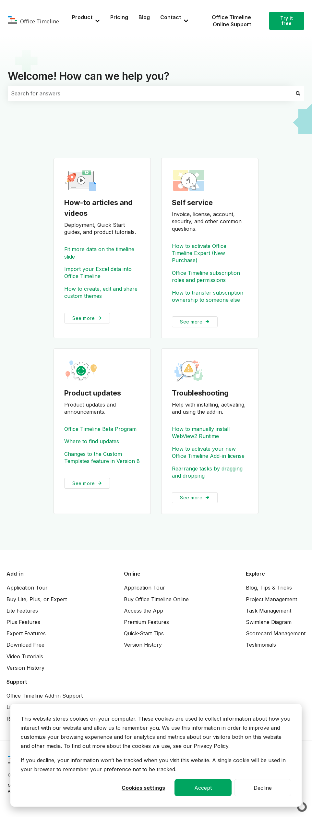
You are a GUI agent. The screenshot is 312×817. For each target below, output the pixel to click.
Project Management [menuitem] (271, 599)
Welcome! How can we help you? (89, 76)
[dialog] (156, 755)
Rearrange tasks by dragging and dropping (207, 472)
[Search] (298, 93)
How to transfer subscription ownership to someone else (207, 296)
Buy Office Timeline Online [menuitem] (156, 599)
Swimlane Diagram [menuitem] (269, 622)
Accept (203, 788)
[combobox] (150, 93)
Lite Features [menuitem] (22, 610)
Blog (144, 17)
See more (83, 318)
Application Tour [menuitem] (27, 587)
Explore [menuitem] (255, 573)
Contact (170, 17)
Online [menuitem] (132, 573)
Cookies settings (143, 788)
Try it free (286, 20)
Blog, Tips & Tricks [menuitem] (269, 587)
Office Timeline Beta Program (100, 429)
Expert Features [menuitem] (26, 633)
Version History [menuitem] (25, 668)
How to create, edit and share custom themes (101, 292)
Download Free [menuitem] (25, 644)
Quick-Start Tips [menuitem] (144, 633)
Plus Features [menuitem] (23, 622)
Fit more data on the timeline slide (99, 253)
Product (82, 17)
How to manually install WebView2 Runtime (201, 432)
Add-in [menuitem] (15, 573)
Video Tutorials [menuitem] (24, 656)
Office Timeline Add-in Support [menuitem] (44, 695)
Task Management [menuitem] (268, 610)
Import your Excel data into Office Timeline (98, 272)
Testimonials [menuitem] (261, 644)
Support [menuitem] (16, 681)
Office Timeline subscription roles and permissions (206, 276)
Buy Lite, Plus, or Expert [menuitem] (36, 599)
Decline (263, 788)
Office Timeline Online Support (231, 21)
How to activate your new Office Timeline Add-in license (208, 452)
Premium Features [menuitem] (146, 622)
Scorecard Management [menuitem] (276, 633)
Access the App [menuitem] (143, 610)
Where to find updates (91, 441)
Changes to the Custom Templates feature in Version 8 (102, 457)
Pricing (119, 17)
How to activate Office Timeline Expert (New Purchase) (199, 253)
